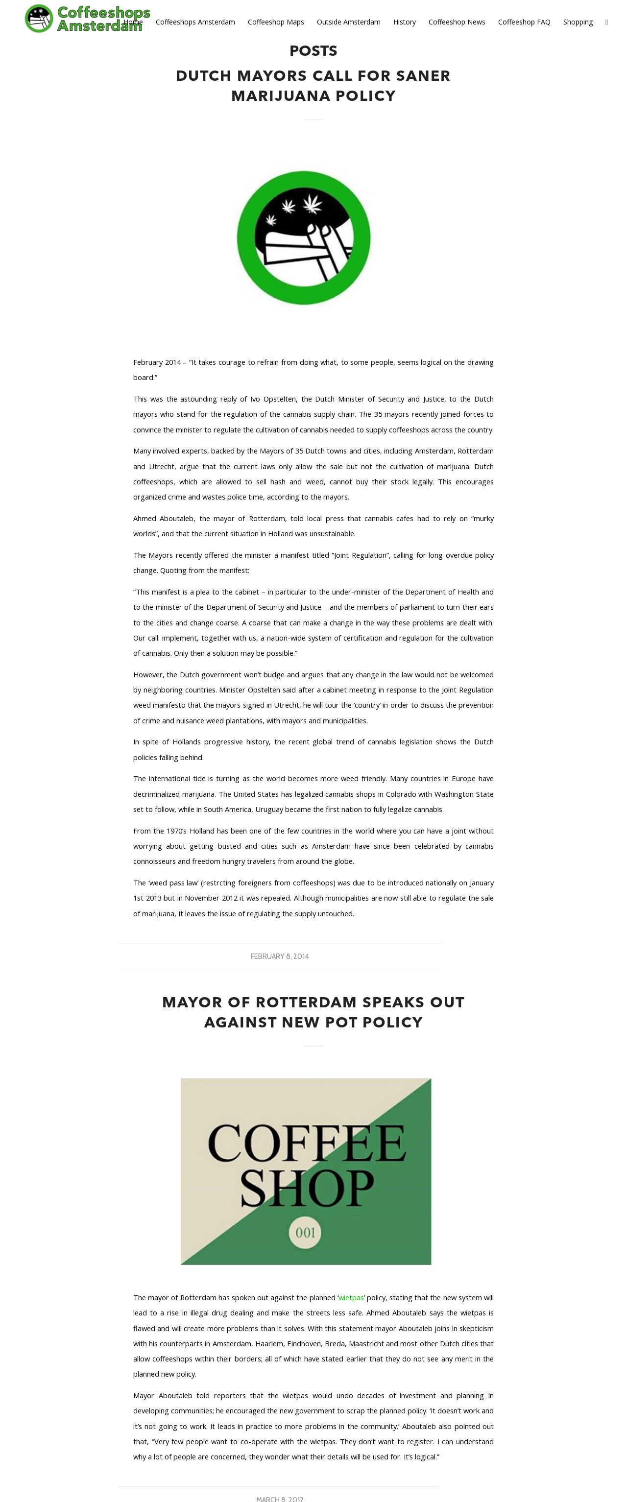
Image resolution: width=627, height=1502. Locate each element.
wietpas (351, 1297)
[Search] (606, 22)
